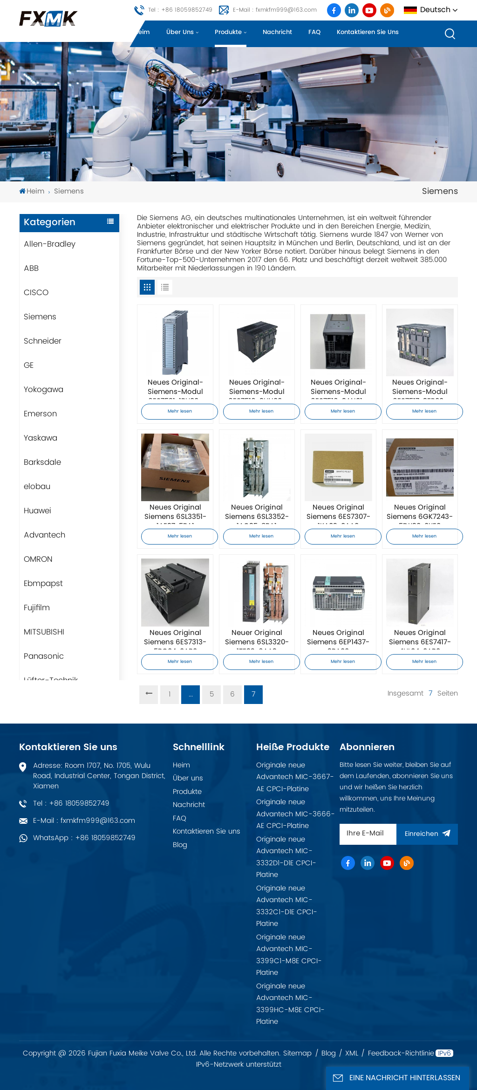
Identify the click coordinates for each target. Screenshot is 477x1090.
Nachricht (277, 32)
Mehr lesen (180, 411)
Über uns (180, 32)
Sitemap (297, 1053)
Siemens (40, 317)
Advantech (44, 535)
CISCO (36, 292)
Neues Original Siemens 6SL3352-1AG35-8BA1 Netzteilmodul (257, 514)
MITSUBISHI (44, 632)
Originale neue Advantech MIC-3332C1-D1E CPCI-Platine (286, 906)
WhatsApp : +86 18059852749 (84, 838)
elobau (37, 486)
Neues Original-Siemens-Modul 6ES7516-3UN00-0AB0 (257, 389)
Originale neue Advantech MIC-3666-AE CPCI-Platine (295, 814)
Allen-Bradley (49, 244)
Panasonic (44, 656)
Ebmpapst (43, 583)
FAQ (314, 32)
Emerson (40, 414)
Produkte (228, 32)
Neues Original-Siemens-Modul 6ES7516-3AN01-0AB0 (338, 389)
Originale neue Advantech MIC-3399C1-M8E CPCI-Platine (289, 955)
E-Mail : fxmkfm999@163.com (275, 10)
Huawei (37, 510)
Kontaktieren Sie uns (368, 32)
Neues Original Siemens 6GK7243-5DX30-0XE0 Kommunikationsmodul (420, 514)
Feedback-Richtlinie (401, 1053)
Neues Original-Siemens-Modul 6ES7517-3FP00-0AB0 (420, 389)
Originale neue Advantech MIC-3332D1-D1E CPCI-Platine (286, 857)
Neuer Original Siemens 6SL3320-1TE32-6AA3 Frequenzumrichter (257, 639)
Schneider (42, 341)
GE (29, 365)
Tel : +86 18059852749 (180, 10)
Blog (180, 845)
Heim (142, 32)
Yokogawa (43, 389)
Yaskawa (40, 438)
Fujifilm (37, 607)
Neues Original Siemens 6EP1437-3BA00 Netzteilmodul (338, 639)
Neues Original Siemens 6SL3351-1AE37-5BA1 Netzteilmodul (175, 514)
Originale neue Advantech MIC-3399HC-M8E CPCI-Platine (290, 1004)
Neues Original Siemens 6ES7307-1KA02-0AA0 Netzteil (338, 514)
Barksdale (42, 462)
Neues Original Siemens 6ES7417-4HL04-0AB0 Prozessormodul (420, 639)
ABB (31, 268)
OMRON (38, 559)
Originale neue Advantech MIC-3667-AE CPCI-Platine (295, 777)
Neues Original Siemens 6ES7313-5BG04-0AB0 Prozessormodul (175, 639)
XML (351, 1053)
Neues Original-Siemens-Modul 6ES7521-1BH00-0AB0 (175, 389)
